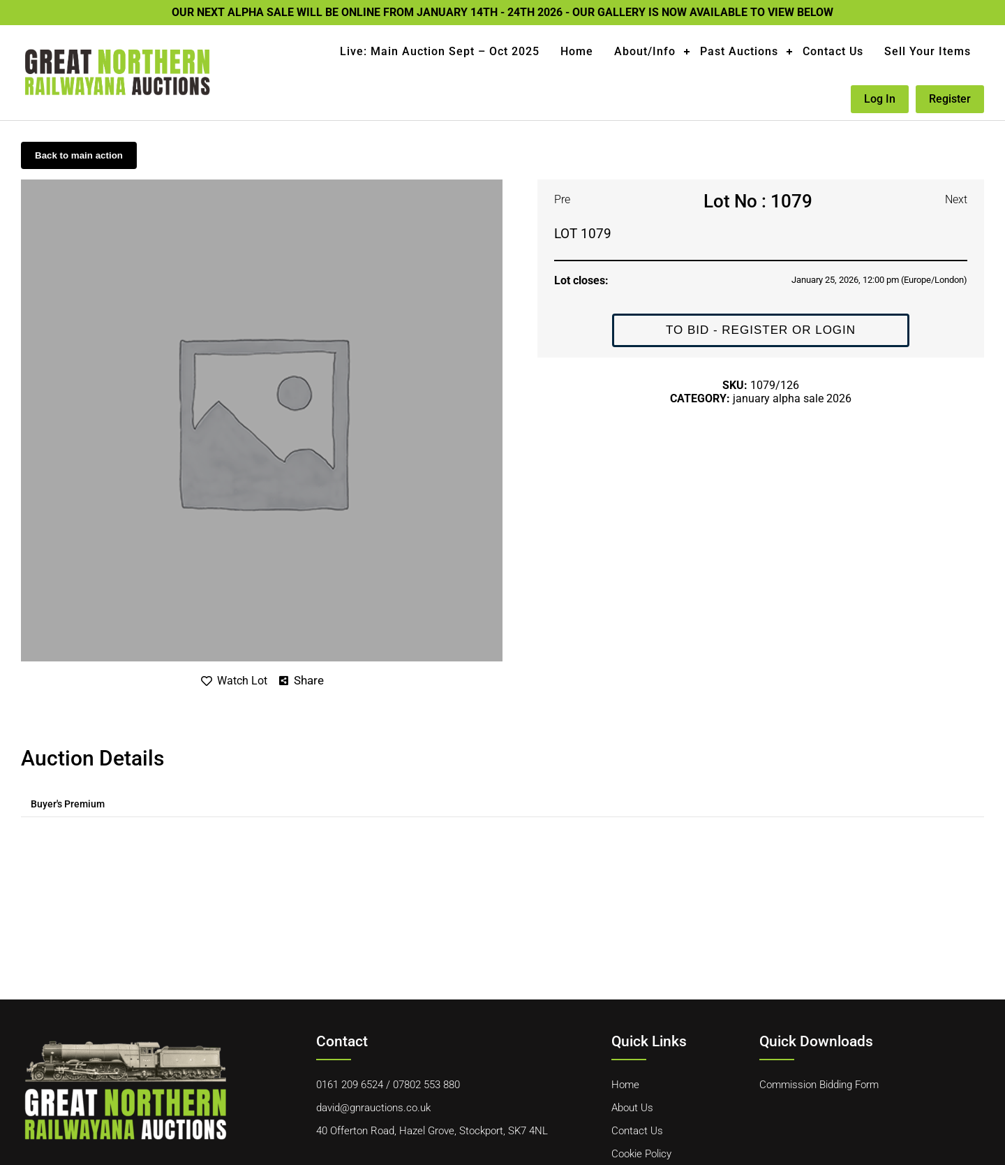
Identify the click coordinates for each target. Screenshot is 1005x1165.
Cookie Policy (641, 1154)
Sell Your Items (927, 51)
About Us (632, 1107)
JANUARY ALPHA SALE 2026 (792, 398)
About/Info (645, 51)
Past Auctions (739, 51)
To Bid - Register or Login (761, 330)
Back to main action (79, 155)
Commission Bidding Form (819, 1084)
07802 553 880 (426, 1084)
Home (576, 51)
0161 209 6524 (349, 1084)
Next (956, 199)
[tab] (67, 803)
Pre (562, 199)
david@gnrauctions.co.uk (373, 1107)
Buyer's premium (68, 803)
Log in (879, 98)
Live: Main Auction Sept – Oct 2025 (439, 51)
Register (950, 98)
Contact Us (833, 51)
